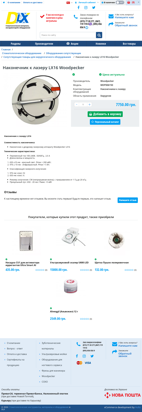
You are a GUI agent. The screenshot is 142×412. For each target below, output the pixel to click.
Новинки (99, 43)
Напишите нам (124, 17)
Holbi (138, 407)
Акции (73, 43)
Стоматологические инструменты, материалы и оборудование (39, 407)
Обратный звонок (126, 25)
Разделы (15, 43)
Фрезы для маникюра (53, 370)
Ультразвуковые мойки (54, 354)
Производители (43, 43)
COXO (45, 381)
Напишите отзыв (127, 200)
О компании (14, 2)
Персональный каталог (107, 121)
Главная (6, 49)
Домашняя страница (4, 2)
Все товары (126, 43)
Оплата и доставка (32, 2)
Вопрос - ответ (15, 348)
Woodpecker (48, 376)
